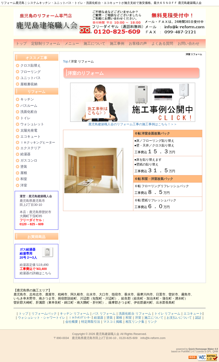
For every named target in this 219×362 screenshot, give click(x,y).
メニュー (72, 43)
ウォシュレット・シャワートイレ (41, 317)
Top (65, 61)
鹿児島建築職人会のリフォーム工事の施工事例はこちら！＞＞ (132, 124)
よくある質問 (162, 43)
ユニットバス (30, 78)
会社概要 (71, 321)
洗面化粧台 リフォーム (135, 313)
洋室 (23, 185)
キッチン (27, 99)
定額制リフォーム (45, 43)
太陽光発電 (28, 130)
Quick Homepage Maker (201, 349)
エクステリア (30, 148)
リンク (152, 321)
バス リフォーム (103, 313)
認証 (198, 317)
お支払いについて (179, 317)
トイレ (25, 118)
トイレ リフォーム (167, 313)
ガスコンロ (28, 160)
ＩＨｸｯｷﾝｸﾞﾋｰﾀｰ (79, 317)
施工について (94, 43)
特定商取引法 (90, 321)
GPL (209, 351)
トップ (21, 43)
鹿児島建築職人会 (107, 334)
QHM (215, 351)
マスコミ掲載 (112, 321)
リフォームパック (44, 313)
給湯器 (25, 154)
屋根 (23, 173)
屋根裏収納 (28, 84)
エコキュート (30, 136)
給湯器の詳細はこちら (35, 273)
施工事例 (117, 43)
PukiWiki (185, 351)
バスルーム (28, 105)
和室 (23, 179)
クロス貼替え (30, 65)
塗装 (23, 166)
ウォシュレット (32, 124)
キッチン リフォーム (74, 313)
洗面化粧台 (28, 112)
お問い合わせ (188, 43)
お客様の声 (138, 43)
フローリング (30, 72)
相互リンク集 (134, 321)
